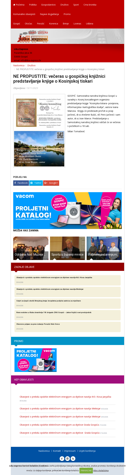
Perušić (40, 23)
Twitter (36, 182)
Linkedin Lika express (67, 458)
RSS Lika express (73, 458)
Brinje (66, 23)
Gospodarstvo (48, 4)
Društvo (64, 4)
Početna (18, 4)
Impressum (70, 450)
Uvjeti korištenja (87, 450)
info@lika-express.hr (31, 60)
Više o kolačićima (101, 470)
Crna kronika (90, 4)
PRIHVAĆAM (86, 470)
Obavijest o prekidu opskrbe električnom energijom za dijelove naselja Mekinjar (64, 408)
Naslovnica (18, 65)
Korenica (53, 23)
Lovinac (77, 23)
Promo (67, 14)
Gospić (16, 23)
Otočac (28, 23)
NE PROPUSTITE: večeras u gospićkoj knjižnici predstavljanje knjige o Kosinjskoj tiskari (59, 79)
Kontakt (57, 450)
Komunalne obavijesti (24, 14)
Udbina (89, 23)
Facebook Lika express (62, 458)
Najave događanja (49, 14)
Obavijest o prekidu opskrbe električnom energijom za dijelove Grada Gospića (63, 424)
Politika (33, 4)
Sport (76, 4)
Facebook (21, 182)
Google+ (51, 182)
